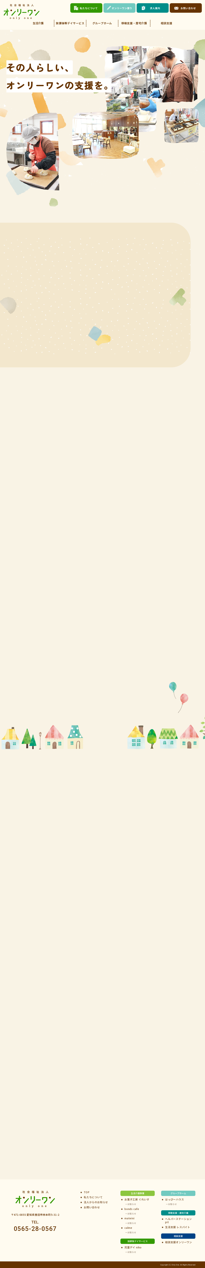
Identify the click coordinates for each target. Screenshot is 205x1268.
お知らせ (131, 1204)
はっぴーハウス (174, 1199)
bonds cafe (131, 1208)
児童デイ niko (133, 1247)
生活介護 (38, 23)
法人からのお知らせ (96, 1202)
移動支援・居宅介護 (134, 23)
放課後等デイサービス (70, 23)
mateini (129, 1218)
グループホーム (102, 23)
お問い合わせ (92, 1207)
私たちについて (93, 1197)
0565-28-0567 (35, 1228)
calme (128, 1227)
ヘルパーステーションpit (178, 1220)
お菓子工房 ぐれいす (136, 1199)
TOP (86, 1192)
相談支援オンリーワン (178, 1242)
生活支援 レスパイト (177, 1226)
